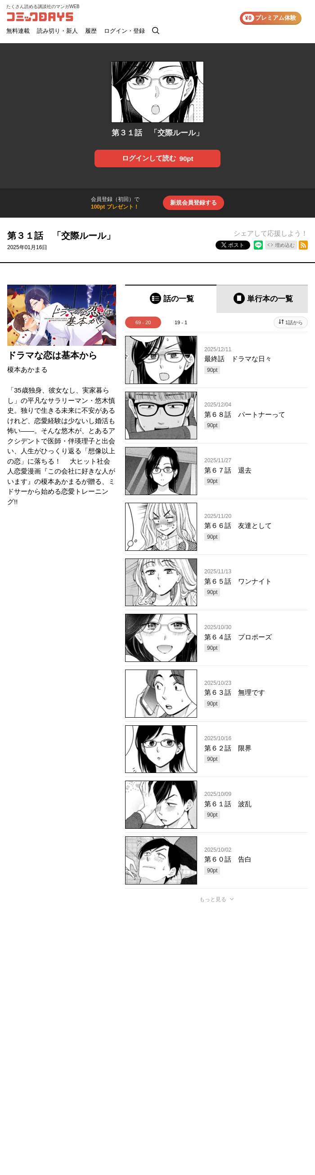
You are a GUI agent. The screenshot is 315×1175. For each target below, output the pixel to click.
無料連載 (18, 30)
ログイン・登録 (124, 30)
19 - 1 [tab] (181, 322)
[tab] (170, 299)
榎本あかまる (27, 369)
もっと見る (212, 899)
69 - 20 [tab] (143, 322)
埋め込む (285, 245)
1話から (294, 322)
